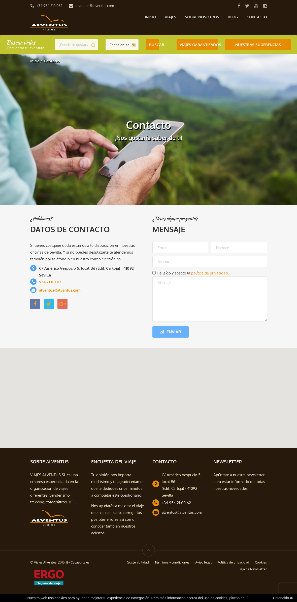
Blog (233, 17)
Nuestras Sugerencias (258, 44)
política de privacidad (209, 273)
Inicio (150, 17)
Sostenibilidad (138, 562)
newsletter (256, 474)
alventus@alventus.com (95, 6)
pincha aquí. (238, 598)
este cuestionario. (127, 495)
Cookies (261, 562)
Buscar (154, 44)
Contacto (257, 17)
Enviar (170, 331)
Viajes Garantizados (199, 44)
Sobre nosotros (202, 17)
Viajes (170, 17)
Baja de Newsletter (253, 569)
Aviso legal (203, 562)
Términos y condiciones (172, 562)
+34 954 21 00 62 (176, 502)
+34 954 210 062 (49, 6)
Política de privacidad (233, 562)
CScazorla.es (80, 562)
